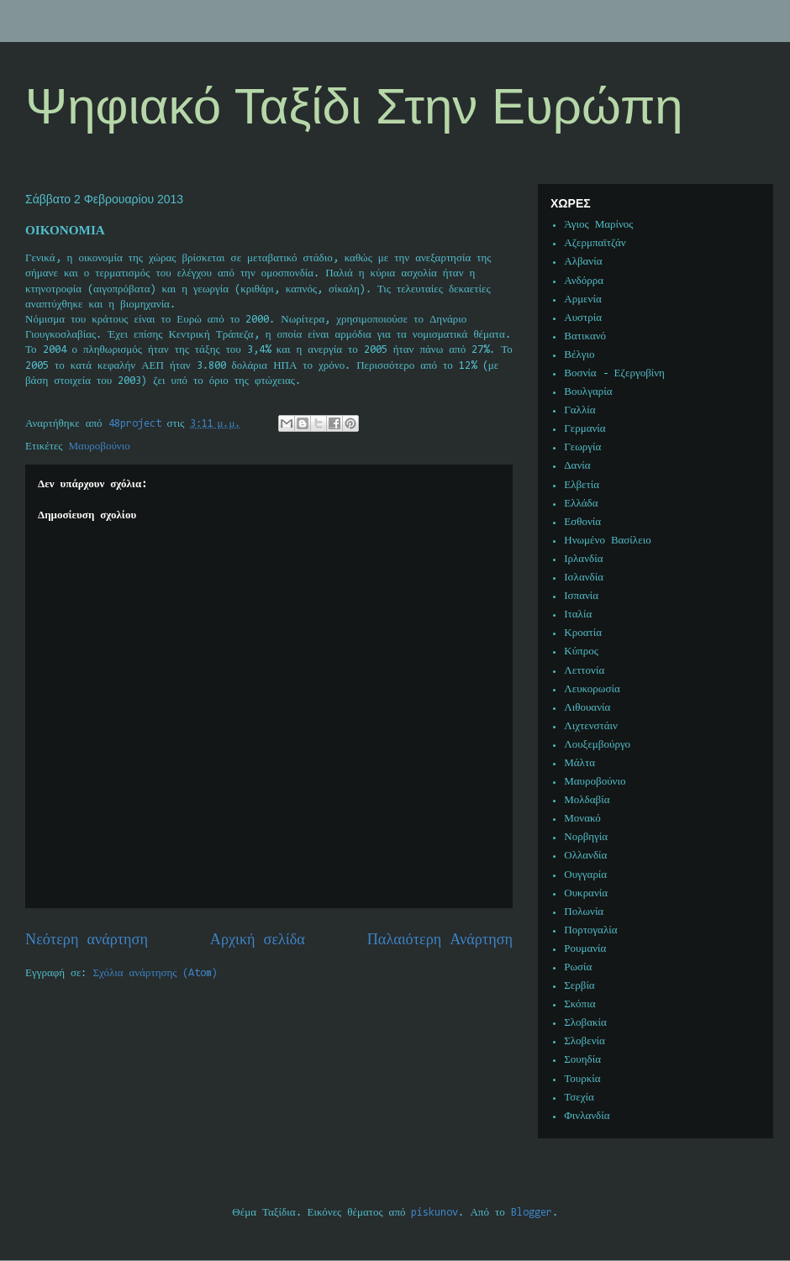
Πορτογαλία (590, 930)
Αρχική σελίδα (257, 940)
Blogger (531, 1212)
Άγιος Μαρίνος (598, 224)
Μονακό (582, 818)
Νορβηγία (586, 837)
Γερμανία (584, 428)
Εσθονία (582, 522)
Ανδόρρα (583, 281)
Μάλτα (579, 763)
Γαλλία (579, 410)
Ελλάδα (581, 503)
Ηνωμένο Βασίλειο (607, 540)
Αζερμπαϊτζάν (594, 243)
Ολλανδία (585, 855)
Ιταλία (578, 614)
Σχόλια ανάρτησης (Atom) (156, 973)
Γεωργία (582, 447)
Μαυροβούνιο (99, 446)
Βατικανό (585, 336)
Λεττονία (584, 670)
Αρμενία (583, 299)
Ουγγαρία (585, 875)
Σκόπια (579, 1004)
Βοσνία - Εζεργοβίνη (614, 373)
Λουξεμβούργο (597, 744)
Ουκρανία (586, 893)
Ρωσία (578, 967)
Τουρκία (582, 1079)
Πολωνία (583, 911)
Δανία (577, 465)
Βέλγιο (579, 354)
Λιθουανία (587, 707)
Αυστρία (583, 318)
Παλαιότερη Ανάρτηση (440, 940)
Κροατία (583, 633)
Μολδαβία (586, 800)
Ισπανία (581, 596)
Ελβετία (581, 485)
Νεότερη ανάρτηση (86, 940)
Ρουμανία (585, 948)
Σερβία (579, 985)
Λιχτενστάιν (591, 726)
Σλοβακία (585, 1022)
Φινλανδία (586, 1116)
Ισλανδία (583, 577)
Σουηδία (582, 1059)
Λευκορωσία (591, 689)
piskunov (434, 1212)
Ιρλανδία (583, 559)
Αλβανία (583, 261)
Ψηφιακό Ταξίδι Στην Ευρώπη (354, 106)
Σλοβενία (584, 1041)
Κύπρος (581, 651)
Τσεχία (579, 1097)
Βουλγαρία (588, 391)
